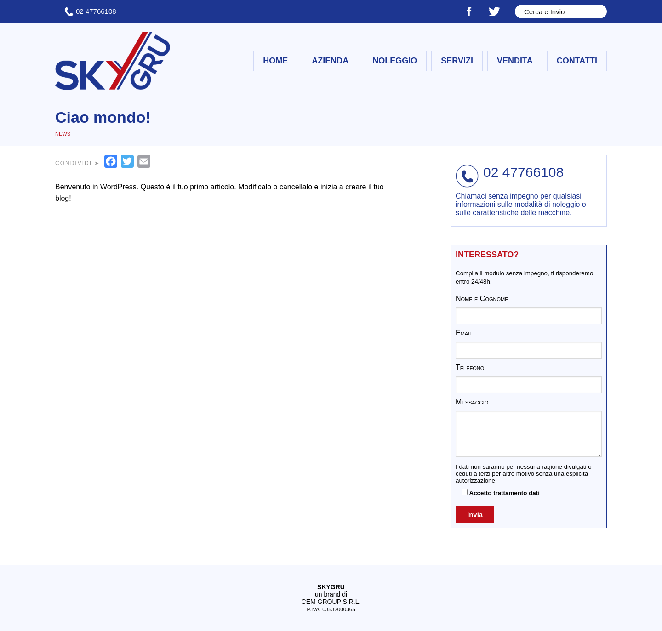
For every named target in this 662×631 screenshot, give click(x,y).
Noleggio (394, 60)
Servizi (457, 60)
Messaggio (472, 402)
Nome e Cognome (482, 298)
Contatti (577, 60)
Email (464, 333)
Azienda (330, 60)
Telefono (470, 367)
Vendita (515, 60)
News (62, 133)
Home (275, 60)
